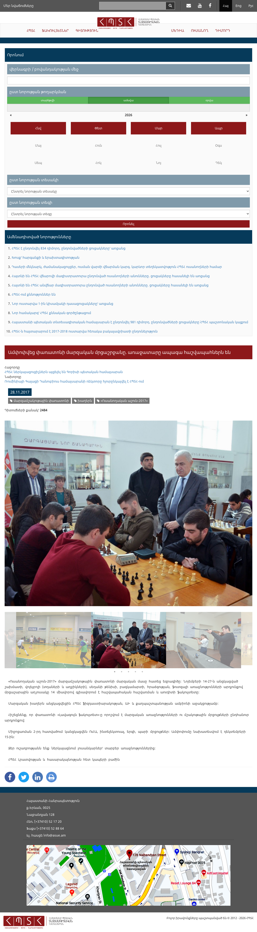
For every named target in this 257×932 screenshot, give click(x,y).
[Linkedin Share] (37, 777)
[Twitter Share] (23, 777)
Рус (251, 5)
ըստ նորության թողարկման (37, 91)
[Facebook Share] (10, 777)
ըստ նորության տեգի (30, 202)
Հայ (226, 5)
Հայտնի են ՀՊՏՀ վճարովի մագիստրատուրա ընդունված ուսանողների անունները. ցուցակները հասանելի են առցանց (111, 276)
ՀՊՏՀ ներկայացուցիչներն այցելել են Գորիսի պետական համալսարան (64, 372)
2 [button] (121, 671)
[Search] (170, 6)
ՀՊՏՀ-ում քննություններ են (34, 294)
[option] (128, 510)
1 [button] (114, 671)
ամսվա (128, 100)
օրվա (209, 100)
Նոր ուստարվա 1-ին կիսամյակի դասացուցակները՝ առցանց (62, 303)
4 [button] (135, 671)
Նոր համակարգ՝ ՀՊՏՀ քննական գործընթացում (51, 313)
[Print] (51, 777)
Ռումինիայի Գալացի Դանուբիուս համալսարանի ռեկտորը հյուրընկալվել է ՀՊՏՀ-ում (74, 381)
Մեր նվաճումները (18, 5)
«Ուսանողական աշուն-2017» (122, 400)
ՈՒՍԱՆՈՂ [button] (199, 30)
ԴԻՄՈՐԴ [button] (222, 30)
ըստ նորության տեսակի (34, 179)
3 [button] (128, 671)
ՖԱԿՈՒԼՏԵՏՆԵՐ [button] (55, 30)
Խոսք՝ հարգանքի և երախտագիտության (45, 257)
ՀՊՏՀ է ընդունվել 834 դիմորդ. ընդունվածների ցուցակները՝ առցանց (69, 248)
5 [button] (142, 671)
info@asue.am (55, 835)
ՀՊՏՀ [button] (31, 30)
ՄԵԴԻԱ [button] (177, 30)
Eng (239, 5)
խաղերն (83, 400)
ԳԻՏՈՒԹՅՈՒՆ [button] (87, 30)
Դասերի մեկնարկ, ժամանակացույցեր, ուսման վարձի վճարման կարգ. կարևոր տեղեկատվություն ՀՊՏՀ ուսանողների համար (117, 266)
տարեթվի (47, 100)
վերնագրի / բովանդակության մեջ (43, 69)
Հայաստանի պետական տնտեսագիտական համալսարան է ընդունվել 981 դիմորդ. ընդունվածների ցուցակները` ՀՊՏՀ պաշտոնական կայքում (130, 322)
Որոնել (128, 224)
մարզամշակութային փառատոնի (39, 400)
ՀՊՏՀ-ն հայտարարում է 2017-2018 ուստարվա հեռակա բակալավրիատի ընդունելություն (85, 331)
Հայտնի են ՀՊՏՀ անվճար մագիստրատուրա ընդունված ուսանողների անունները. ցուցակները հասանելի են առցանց (110, 285)
